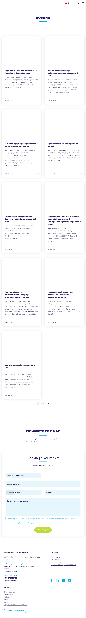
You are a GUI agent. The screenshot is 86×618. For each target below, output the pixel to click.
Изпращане (43, 530)
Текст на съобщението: (17, 501)
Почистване (56, 560)
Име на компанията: (16, 476)
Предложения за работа (15, 610)
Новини (7, 597)
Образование (9, 592)
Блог (6, 600)
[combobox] (10, 492)
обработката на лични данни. (19, 520)
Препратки (9, 594)
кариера (7, 602)
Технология (55, 557)
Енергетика (56, 562)
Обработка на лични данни (15, 605)
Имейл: (49, 492)
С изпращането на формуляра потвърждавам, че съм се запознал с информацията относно (41, 519)
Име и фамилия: (13, 484)
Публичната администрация (63, 565)
